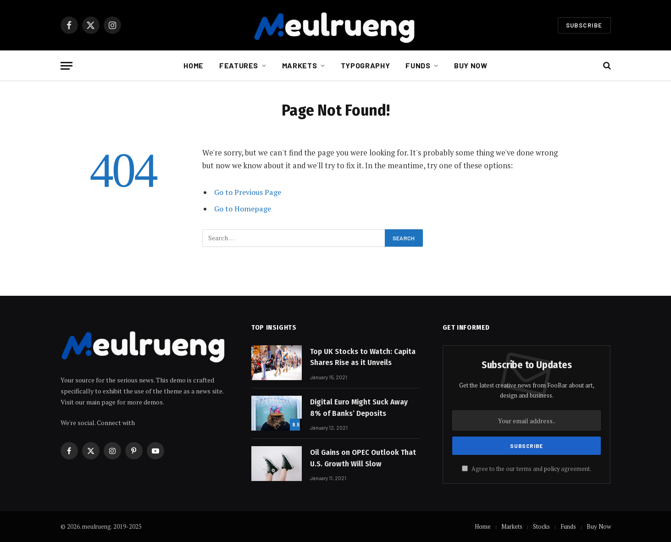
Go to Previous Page (248, 192)
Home (193, 65)
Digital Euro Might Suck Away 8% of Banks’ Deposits (359, 407)
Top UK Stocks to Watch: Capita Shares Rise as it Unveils (363, 357)
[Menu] (66, 65)
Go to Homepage (243, 209)
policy (552, 469)
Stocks (541, 526)
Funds (417, 65)
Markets (299, 65)
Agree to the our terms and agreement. (526, 469)
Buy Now (470, 65)
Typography (365, 65)
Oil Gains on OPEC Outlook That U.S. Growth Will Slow (363, 458)
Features (238, 65)
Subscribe (584, 25)
